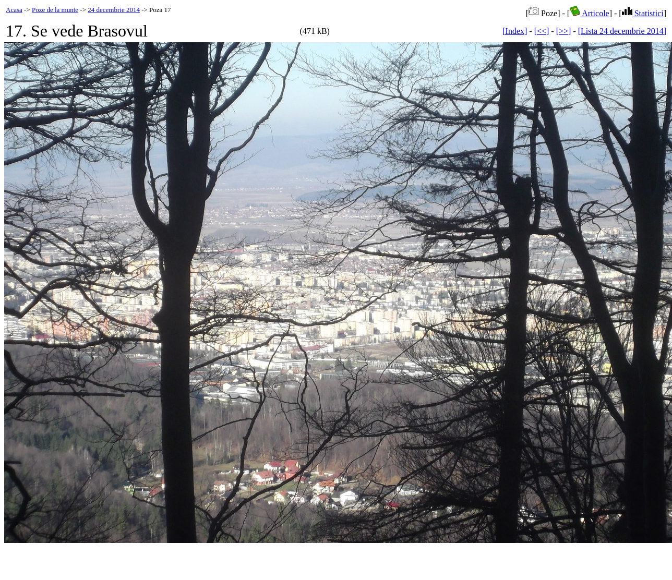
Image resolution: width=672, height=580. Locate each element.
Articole (589, 13)
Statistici (643, 13)
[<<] (541, 31)
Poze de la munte (55, 10)
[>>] (563, 31)
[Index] (514, 31)
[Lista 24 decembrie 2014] (622, 31)
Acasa (14, 10)
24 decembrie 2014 (114, 10)
